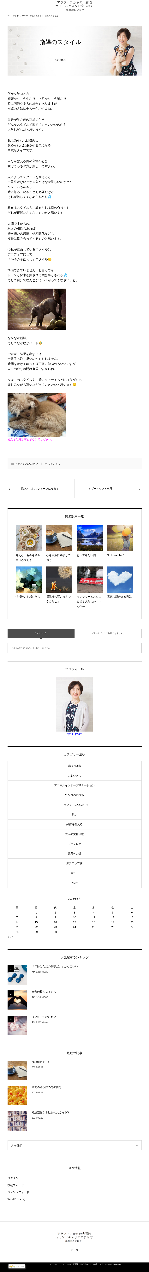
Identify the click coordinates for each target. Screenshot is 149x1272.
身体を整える (74, 824)
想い (74, 814)
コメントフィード (18, 1192)
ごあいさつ (74, 775)
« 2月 (11, 936)
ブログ (74, 882)
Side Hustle (74, 765)
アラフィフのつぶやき (27, 463)
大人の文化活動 (74, 834)
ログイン (13, 1178)
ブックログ (74, 843)
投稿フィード (16, 1185)
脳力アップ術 (74, 863)
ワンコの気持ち (74, 795)
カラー (74, 872)
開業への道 (74, 853)
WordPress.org (17, 1199)
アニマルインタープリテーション (74, 785)
